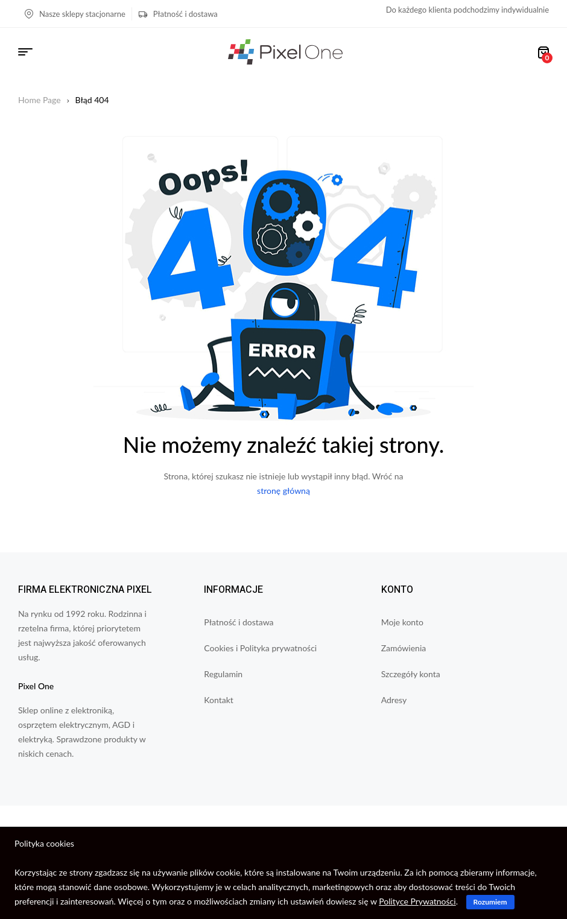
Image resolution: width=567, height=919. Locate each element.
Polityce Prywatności (417, 901)
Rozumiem (490, 901)
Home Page (39, 100)
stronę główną (283, 490)
